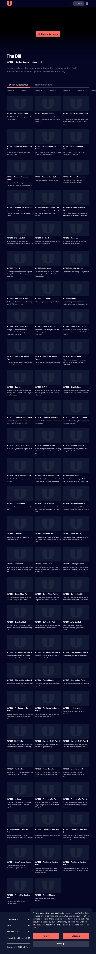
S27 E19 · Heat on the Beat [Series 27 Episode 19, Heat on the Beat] (17, 298)
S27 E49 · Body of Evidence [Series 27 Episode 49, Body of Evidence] (74, 503)
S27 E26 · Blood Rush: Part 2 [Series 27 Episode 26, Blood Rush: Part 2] (74, 326)
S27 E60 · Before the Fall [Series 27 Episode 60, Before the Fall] (45, 622)
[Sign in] (78, 3)
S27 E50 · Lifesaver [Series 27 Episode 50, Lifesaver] (14, 533)
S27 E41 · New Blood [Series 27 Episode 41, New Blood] (71, 475)
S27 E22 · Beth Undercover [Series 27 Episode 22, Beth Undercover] (17, 326)
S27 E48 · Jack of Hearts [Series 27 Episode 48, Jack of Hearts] (44, 503)
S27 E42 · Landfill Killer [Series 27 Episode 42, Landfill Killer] (16, 503)
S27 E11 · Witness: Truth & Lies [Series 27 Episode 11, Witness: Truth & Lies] (47, 207)
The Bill (14, 56)
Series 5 (66, 90)
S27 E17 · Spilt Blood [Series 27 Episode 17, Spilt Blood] (43, 268)
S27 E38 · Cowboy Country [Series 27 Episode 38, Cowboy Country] (73, 445)
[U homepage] (9, 3)
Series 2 (24, 90)
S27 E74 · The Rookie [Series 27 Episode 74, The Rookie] (15, 769)
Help (9, 925)
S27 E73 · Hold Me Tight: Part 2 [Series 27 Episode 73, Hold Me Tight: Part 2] (75, 741)
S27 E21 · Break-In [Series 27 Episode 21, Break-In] (70, 298)
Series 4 (52, 90)
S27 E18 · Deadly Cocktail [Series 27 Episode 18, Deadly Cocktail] (73, 268)
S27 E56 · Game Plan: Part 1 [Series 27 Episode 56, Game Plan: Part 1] (18, 594)
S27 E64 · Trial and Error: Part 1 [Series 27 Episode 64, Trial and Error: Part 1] (75, 652)
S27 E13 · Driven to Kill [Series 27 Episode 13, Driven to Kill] (16, 238)
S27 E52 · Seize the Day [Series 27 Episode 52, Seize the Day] (72, 533)
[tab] (43, 85)
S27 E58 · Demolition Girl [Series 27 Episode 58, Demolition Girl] (73, 594)
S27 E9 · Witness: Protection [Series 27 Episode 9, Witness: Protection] (74, 177)
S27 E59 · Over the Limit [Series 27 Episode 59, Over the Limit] (16, 622)
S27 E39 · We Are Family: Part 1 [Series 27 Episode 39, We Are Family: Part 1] (19, 475)
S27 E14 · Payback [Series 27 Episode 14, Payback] (42, 238)
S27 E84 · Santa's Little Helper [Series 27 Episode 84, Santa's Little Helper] (19, 862)
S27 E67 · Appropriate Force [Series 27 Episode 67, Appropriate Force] (74, 680)
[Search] (70, 3)
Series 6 (80, 90)
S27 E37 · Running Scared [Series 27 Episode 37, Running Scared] (45, 445)
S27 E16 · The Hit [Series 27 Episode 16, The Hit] (13, 268)
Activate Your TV (14, 931)
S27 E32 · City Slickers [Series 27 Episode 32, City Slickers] (72, 387)
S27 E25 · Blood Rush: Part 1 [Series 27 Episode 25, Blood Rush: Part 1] (46, 326)
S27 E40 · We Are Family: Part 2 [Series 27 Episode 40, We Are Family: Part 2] (47, 475)
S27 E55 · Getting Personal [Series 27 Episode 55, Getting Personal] (73, 563)
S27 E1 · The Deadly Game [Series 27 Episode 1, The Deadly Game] (17, 113)
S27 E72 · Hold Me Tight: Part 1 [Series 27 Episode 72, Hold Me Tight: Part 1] (47, 741)
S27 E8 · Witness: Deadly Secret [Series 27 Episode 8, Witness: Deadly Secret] (47, 177)
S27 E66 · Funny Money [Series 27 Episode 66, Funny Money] (44, 680)
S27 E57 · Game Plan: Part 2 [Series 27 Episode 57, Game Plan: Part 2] (46, 594)
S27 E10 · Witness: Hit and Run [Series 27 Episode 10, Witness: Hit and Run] (19, 207)
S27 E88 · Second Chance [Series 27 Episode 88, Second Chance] (45, 895)
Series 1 (10, 90)
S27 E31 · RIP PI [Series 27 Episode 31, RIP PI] (41, 387)
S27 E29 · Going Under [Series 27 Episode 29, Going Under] (72, 356)
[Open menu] (87, 3)
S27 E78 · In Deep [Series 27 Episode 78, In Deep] (14, 799)
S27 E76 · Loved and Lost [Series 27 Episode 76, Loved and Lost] (73, 769)
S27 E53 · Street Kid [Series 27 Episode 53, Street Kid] (15, 563)
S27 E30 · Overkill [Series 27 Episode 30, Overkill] (14, 387)
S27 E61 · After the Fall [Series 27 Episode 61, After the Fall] (72, 622)
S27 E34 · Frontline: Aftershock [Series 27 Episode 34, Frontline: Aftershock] (47, 417)
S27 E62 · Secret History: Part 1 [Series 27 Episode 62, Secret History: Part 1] (19, 652)
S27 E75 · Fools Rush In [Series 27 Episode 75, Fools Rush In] (44, 769)
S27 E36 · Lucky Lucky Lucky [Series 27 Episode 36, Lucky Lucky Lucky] (18, 445)
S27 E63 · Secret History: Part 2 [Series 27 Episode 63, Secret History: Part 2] (47, 652)
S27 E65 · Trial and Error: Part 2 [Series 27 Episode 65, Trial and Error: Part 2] (19, 680)
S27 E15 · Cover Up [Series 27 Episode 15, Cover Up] (70, 238)
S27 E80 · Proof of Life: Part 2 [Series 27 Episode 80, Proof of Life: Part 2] (75, 799)
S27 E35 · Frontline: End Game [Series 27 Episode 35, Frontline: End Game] (75, 417)
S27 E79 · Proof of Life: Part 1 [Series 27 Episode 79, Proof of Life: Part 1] (46, 799)
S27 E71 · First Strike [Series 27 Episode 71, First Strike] (15, 741)
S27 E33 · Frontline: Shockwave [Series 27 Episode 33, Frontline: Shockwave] (19, 417)
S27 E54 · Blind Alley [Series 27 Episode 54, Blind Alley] (43, 563)
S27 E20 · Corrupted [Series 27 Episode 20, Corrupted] (43, 298)
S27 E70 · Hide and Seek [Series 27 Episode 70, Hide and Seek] (72, 708)
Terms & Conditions (15, 938)
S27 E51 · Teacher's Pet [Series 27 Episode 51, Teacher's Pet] (44, 533)
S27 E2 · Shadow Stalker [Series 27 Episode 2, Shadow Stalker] (44, 113)
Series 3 (38, 90)
